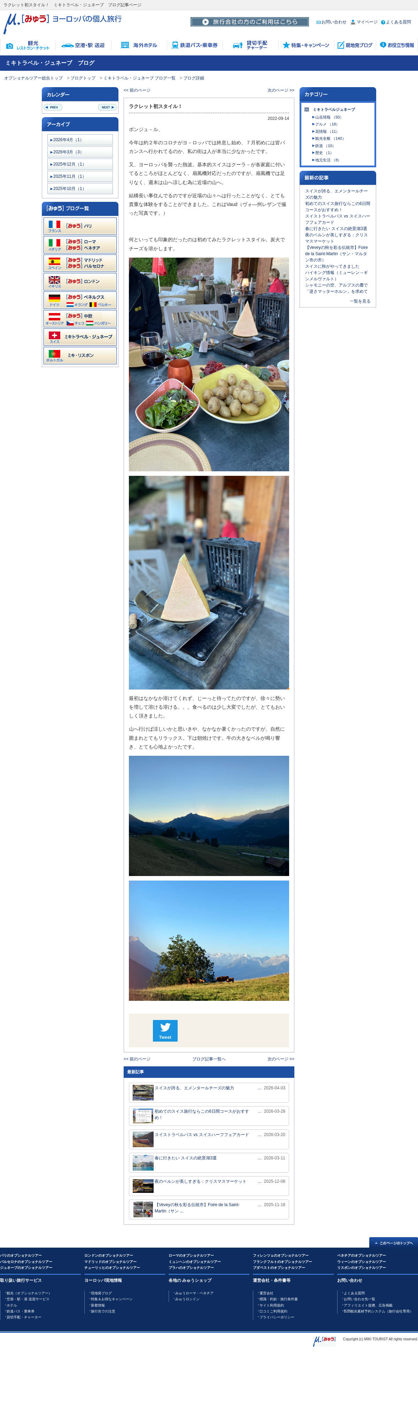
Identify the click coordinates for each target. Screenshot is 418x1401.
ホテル (12, 1305)
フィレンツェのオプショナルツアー (281, 1255)
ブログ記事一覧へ (209, 1059)
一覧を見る (360, 301)
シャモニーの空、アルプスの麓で (336, 285)
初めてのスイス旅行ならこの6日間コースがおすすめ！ (191, 1116)
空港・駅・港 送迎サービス (28, 1299)
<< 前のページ (137, 90)
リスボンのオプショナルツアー (361, 1268)
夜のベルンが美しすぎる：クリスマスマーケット (190, 1186)
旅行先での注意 (103, 1311)
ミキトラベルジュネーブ (334, 109)
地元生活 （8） (328, 160)
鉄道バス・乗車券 (20, 1311)
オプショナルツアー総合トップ (33, 78)
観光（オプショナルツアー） (29, 1293)
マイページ (364, 22)
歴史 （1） (324, 153)
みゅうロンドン (187, 1299)
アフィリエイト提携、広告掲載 (368, 1305)
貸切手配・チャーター (24, 1317)
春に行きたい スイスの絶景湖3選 (175, 1163)
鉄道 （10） (325, 146)
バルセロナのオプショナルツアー (26, 1262)
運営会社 (266, 1293)
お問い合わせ (332, 22)
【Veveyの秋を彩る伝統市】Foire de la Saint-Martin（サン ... (186, 1209)
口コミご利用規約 (273, 1311)
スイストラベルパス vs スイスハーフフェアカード (191, 1139)
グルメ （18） (327, 124)
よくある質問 (396, 22)
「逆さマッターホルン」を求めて (336, 291)
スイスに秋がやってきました (332, 266)
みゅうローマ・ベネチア (194, 1293)
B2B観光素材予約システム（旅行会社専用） (378, 1311)
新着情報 (98, 1305)
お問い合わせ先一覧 (359, 1299)
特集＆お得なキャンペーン (112, 1299)
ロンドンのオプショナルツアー (108, 1255)
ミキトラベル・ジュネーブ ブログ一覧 (139, 78)
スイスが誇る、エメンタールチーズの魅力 (183, 1093)
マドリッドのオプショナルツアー (110, 1262)
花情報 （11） (327, 131)
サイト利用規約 (272, 1305)
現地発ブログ (101, 1293)
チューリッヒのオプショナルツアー (112, 1268)
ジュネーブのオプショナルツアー (26, 1268)
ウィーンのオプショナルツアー (361, 1262)
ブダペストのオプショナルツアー (279, 1268)
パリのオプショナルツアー (21, 1255)
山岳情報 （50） (329, 117)
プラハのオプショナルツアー (191, 1268)
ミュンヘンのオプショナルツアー (195, 1262)
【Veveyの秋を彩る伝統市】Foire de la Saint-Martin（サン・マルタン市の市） (336, 253)
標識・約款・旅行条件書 (279, 1299)
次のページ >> (281, 90)
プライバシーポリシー (277, 1317)
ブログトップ (82, 78)
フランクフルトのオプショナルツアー (282, 1262)
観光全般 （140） (330, 138)
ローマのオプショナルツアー (191, 1255)
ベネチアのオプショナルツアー (361, 1255)
